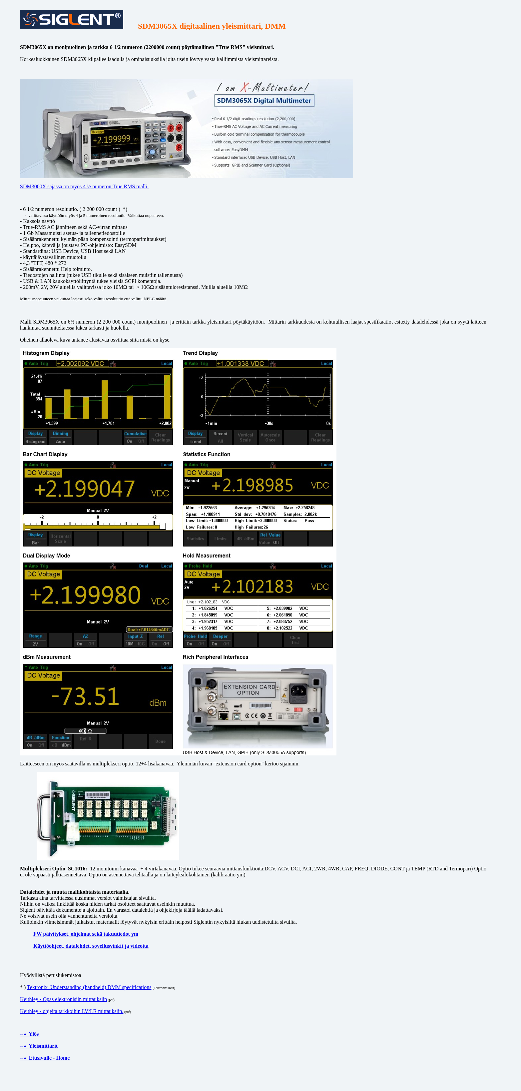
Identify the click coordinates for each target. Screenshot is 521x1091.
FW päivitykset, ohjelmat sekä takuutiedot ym (85, 934)
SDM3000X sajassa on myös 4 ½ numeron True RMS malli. (84, 186)
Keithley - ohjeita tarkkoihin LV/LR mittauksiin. (71, 1011)
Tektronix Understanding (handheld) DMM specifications (89, 987)
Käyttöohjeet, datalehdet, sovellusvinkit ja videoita (91, 946)
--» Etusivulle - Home (45, 1058)
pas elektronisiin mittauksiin (77, 999)
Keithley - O (33, 999)
